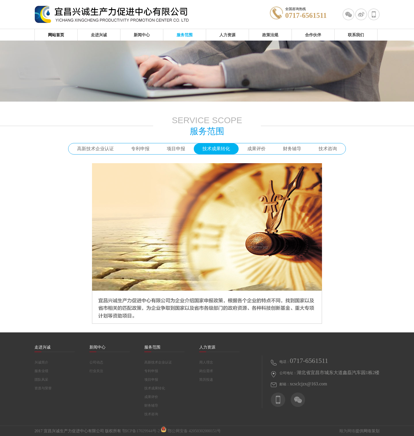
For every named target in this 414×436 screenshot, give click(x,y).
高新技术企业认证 (95, 148)
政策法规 (270, 35)
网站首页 (56, 35)
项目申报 (176, 148)
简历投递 (206, 380)
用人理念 (206, 362)
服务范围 (185, 35)
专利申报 (140, 148)
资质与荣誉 (43, 388)
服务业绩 (41, 371)
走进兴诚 (99, 35)
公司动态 (96, 362)
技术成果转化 (216, 148)
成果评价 (256, 148)
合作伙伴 (313, 35)
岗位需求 (206, 371)
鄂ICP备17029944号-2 (141, 431)
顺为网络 (347, 431)
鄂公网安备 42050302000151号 (191, 431)
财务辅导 (292, 148)
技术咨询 (328, 148)
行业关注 (96, 371)
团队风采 (41, 380)
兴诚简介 (41, 362)
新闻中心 (142, 35)
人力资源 (227, 35)
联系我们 (356, 35)
